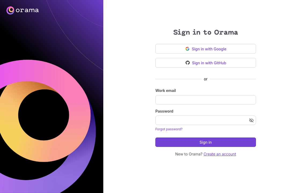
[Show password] (251, 120)
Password (164, 111)
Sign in (206, 142)
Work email (165, 90)
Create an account (220, 154)
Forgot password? (168, 129)
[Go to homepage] (154, 10)
